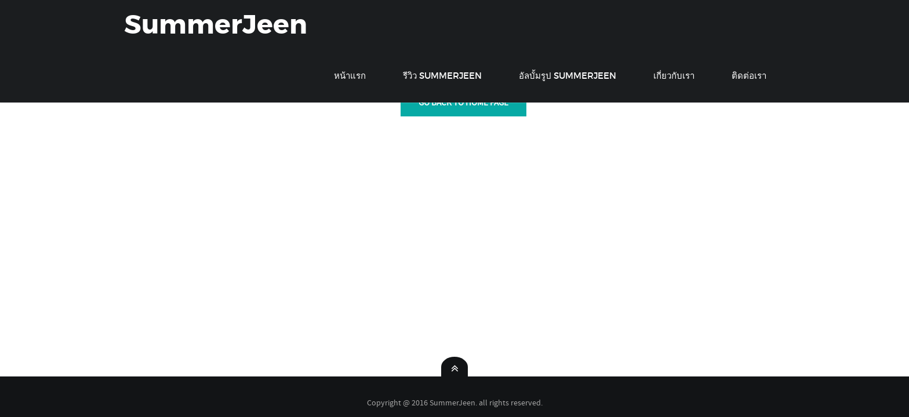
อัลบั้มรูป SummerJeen (567, 75)
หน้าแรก (350, 75)
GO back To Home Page (463, 102)
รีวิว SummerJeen (442, 75)
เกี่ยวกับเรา (674, 75)
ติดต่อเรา (749, 75)
